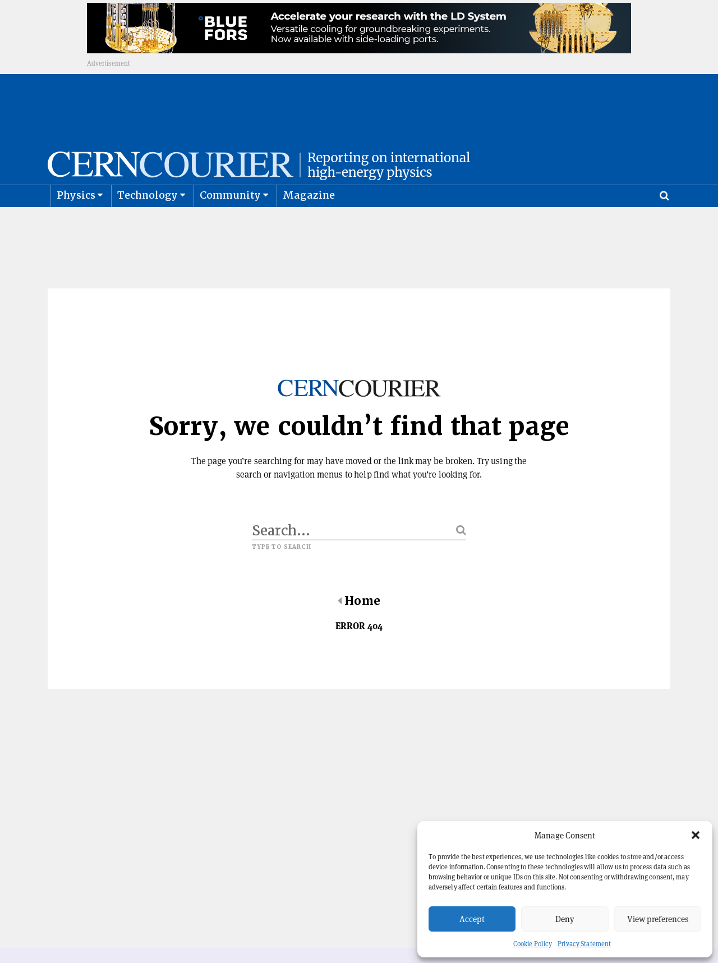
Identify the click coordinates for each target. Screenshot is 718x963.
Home (359, 628)
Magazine (309, 221)
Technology (147, 221)
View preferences (657, 919)
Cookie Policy (532, 943)
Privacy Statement (584, 943)
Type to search (281, 574)
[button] (695, 835)
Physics (76, 221)
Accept (472, 919)
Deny (564, 919)
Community (230, 221)
